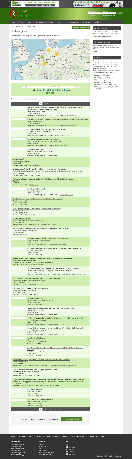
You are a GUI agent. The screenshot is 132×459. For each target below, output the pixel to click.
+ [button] (14, 41)
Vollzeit (47, 90)
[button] (120, 13)
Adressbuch (86, 22)
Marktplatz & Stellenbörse (45, 22)
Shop (29, 22)
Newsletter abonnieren (46, 454)
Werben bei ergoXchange (47, 452)
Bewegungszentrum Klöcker (68, 115)
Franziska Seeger (35, 165)
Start (13, 22)
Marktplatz (22, 26)
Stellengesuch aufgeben (103, 78)
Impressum (42, 446)
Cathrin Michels (64, 135)
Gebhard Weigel (35, 175)
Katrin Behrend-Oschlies (52, 385)
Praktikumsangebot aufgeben (104, 80)
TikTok (69, 449)
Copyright (100, 456)
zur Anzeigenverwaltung (103, 36)
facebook (70, 447)
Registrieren (91, 15)
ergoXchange (116, 456)
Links (97, 22)
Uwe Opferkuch (34, 284)
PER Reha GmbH (65, 145)
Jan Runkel (33, 215)
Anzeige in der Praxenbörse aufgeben (107, 84)
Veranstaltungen (72, 22)
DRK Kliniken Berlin (65, 324)
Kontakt (41, 445)
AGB (40, 448)
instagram (70, 445)
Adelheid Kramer (35, 375)
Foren (60, 22)
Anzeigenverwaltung (100, 28)
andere (67, 90)
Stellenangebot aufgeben (103, 75)
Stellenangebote (32, 26)
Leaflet (71, 79)
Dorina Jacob (34, 185)
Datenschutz (43, 450)
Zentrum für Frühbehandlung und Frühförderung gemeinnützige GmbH (65, 274)
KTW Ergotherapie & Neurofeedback (55, 244)
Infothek (21, 22)
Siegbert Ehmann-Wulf (36, 264)
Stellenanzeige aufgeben (81, 27)
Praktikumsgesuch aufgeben (104, 82)
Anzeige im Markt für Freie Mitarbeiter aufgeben (107, 88)
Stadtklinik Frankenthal (66, 195)
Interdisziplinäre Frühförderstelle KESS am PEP (44, 224)
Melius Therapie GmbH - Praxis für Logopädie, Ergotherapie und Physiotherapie (53, 366)
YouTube (70, 454)
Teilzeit (54, 90)
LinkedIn (70, 452)
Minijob (60, 90)
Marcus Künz (34, 294)
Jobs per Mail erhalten (71, 419)
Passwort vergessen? (108, 15)
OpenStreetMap (79, 79)
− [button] (14, 44)
